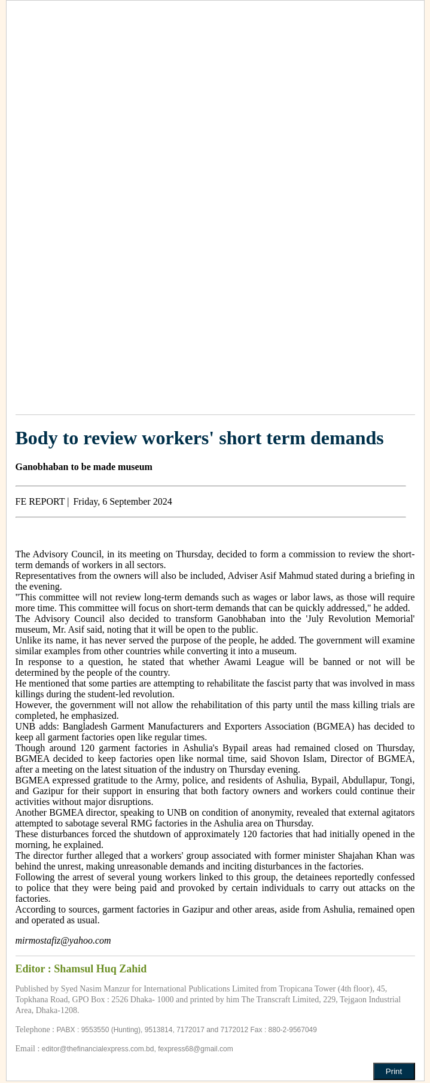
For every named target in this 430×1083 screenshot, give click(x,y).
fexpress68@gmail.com (195, 1049)
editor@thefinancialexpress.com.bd (98, 1049)
